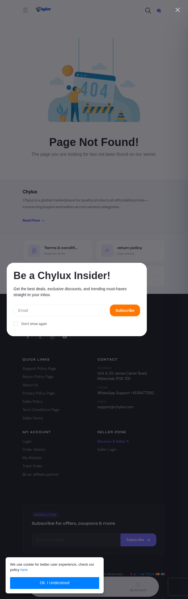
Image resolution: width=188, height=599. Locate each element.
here (24, 570)
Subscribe (124, 310)
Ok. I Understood (54, 583)
